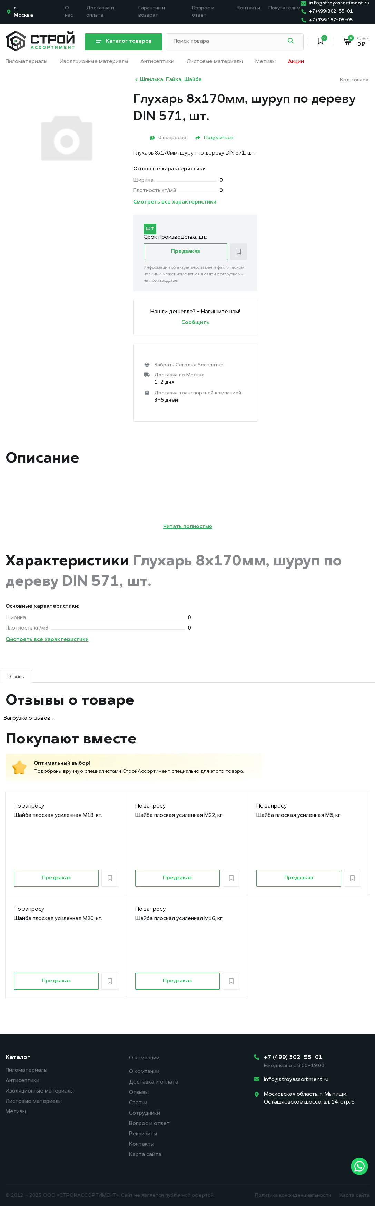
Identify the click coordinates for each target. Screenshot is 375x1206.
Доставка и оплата (153, 1082)
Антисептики (157, 62)
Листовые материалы (215, 62)
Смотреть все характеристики (174, 202)
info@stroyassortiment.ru (296, 1080)
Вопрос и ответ (149, 1123)
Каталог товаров (123, 42)
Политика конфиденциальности (293, 1195)
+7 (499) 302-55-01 (293, 1057)
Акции (296, 62)
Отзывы (139, 1092)
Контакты (248, 8)
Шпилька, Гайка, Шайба (167, 79)
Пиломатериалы (26, 62)
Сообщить (195, 322)
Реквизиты (143, 1134)
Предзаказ (185, 251)
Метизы (265, 62)
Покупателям (284, 8)
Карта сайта (145, 1154)
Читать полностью (187, 527)
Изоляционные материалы (94, 62)
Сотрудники (144, 1113)
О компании (144, 1058)
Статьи (138, 1103)
